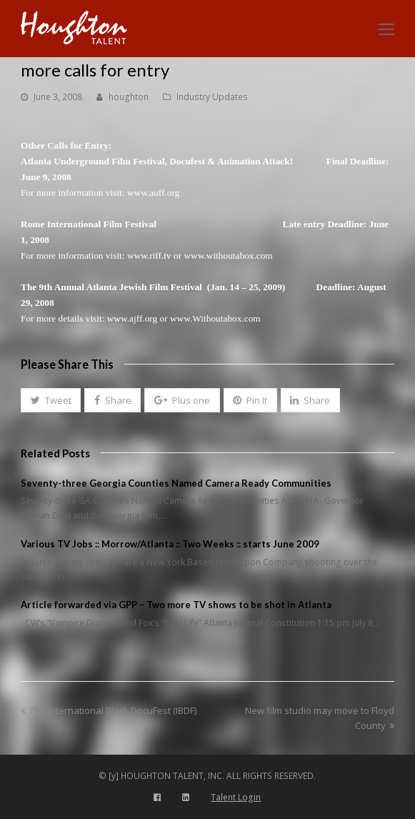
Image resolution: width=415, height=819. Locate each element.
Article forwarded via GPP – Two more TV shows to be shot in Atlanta (176, 604)
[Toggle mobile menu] (386, 28)
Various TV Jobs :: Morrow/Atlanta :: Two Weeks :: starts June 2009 (170, 544)
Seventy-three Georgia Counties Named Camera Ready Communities (176, 483)
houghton (129, 97)
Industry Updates (212, 97)
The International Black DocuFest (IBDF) (108, 710)
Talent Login (236, 797)
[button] (51, 400)
